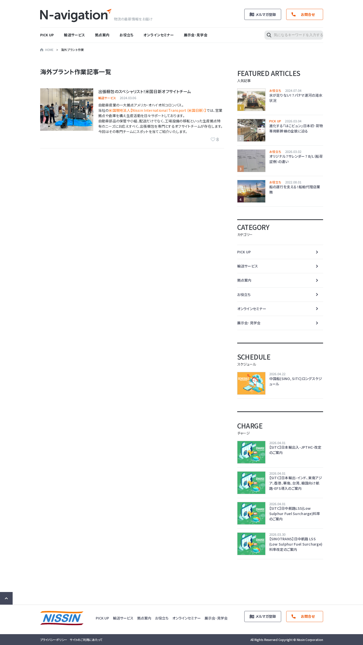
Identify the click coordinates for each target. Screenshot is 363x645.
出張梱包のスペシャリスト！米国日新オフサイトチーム (144, 91)
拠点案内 (102, 34)
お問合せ (308, 14)
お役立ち (126, 34)
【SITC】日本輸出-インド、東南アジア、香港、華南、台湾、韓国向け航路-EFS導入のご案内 (295, 483)
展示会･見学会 (195, 34)
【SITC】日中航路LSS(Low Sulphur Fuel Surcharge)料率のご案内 (294, 513)
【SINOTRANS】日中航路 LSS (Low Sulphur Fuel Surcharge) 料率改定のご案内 (296, 544)
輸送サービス (74, 34)
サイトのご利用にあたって (86, 639)
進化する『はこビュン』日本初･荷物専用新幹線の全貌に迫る (296, 128)
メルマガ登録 (266, 14)
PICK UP (47, 34)
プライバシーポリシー (53, 639)
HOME (49, 49)
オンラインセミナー (158, 34)
